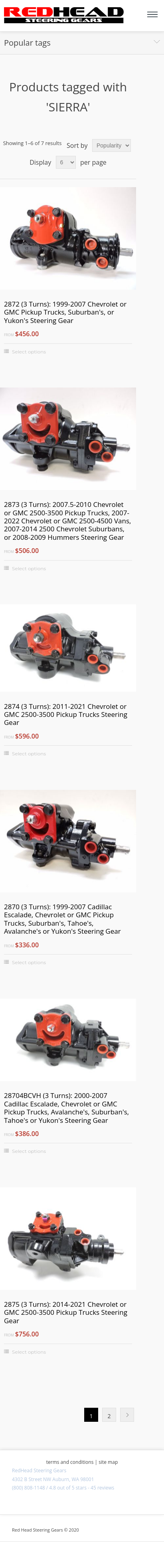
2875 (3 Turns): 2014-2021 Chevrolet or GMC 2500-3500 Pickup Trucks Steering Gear (65, 1312)
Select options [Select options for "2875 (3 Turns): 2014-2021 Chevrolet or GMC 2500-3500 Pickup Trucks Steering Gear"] (29, 1352)
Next (127, 1415)
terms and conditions (70, 1462)
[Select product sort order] (111, 145)
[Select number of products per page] (66, 162)
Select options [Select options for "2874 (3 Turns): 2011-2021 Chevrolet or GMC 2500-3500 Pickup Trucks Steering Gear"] (29, 754)
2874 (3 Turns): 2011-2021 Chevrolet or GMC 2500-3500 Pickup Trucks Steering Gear (65, 714)
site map (108, 1462)
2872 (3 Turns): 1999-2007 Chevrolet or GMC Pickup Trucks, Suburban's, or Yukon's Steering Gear (65, 312)
